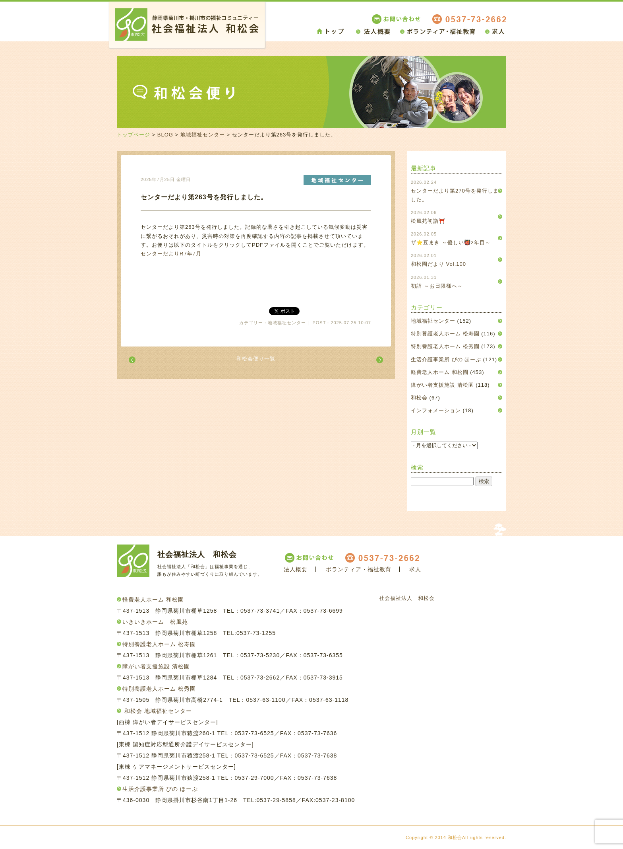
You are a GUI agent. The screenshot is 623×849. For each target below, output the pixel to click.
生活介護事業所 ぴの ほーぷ (446, 359)
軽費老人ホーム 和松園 (439, 372)
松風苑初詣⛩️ (428, 221)
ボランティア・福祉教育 (358, 569)
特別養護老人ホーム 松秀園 (445, 346)
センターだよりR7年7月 (171, 254)
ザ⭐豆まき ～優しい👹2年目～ (451, 242)
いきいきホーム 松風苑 (155, 622)
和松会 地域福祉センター (158, 711)
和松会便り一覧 (255, 359)
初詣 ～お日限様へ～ (437, 286)
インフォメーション (436, 410)
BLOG (165, 135)
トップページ (133, 135)
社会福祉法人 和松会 (407, 598)
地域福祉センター (202, 135)
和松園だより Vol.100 (438, 264)
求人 (415, 569)
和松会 (419, 398)
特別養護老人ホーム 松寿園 (445, 334)
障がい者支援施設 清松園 (442, 385)
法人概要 (296, 569)
